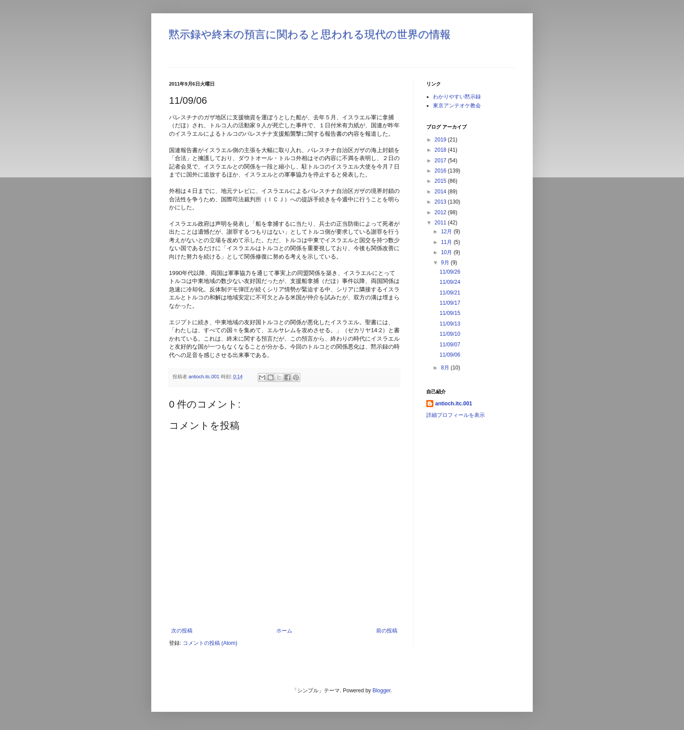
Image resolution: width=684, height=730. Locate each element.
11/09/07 (450, 344)
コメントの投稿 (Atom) (210, 643)
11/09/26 (450, 272)
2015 (441, 181)
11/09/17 (450, 303)
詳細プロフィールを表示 (455, 415)
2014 (441, 191)
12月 (447, 231)
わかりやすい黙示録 (457, 97)
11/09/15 (450, 313)
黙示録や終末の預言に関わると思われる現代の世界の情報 (310, 34)
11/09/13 (450, 324)
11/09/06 (450, 355)
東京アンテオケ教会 (457, 105)
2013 (441, 202)
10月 (447, 252)
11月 (447, 242)
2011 (441, 223)
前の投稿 (386, 631)
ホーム (284, 631)
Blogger (382, 690)
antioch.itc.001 (453, 403)
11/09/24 (450, 282)
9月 (446, 262)
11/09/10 (450, 334)
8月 (446, 368)
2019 (441, 140)
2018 (441, 150)
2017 (441, 160)
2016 (441, 171)
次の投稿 (182, 631)
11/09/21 (450, 293)
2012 (441, 212)
